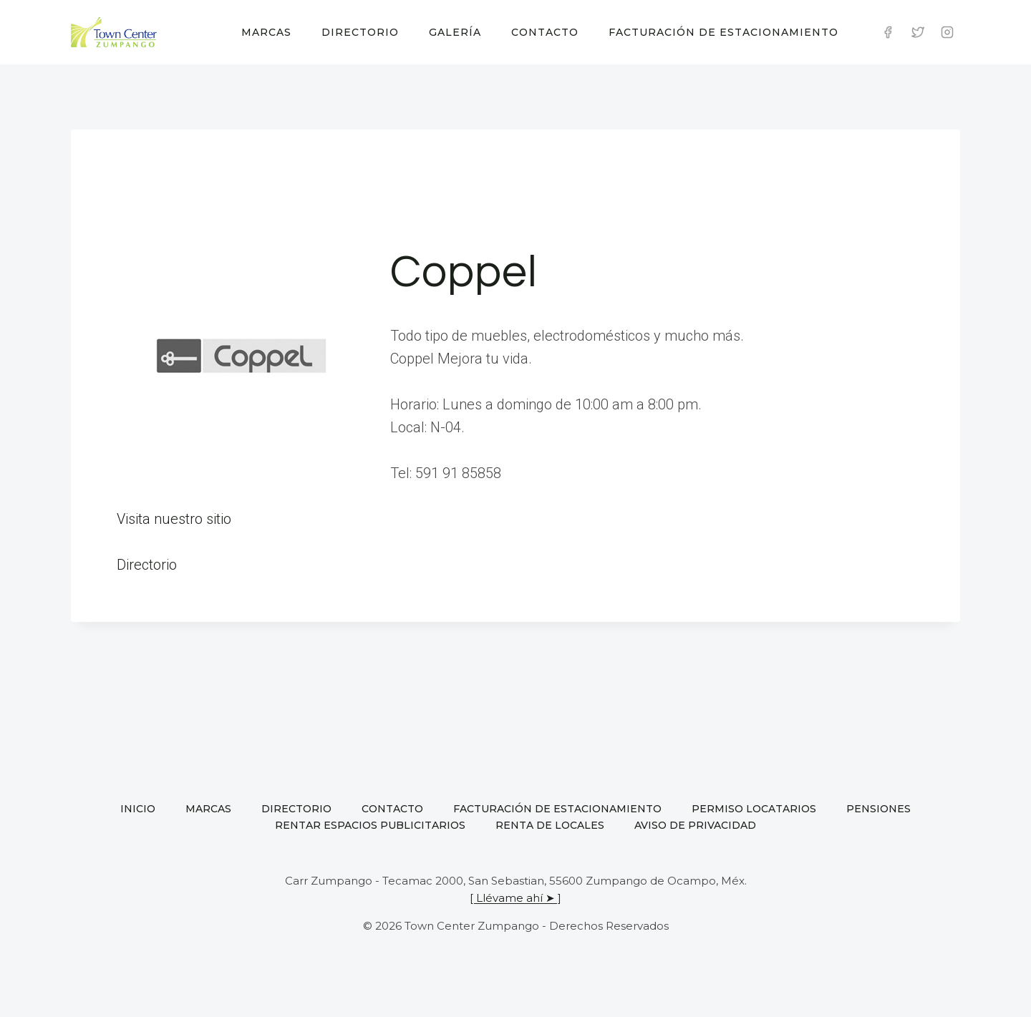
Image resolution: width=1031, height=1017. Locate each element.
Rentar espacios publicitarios (370, 825)
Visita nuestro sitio (174, 518)
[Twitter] (918, 32)
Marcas (266, 32)
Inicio (137, 808)
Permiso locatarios (754, 808)
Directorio (360, 32)
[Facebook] (888, 32)
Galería (455, 32)
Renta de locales (549, 825)
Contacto (545, 32)
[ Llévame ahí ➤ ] (515, 898)
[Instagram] (947, 32)
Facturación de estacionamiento (723, 32)
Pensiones (878, 808)
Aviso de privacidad (695, 825)
